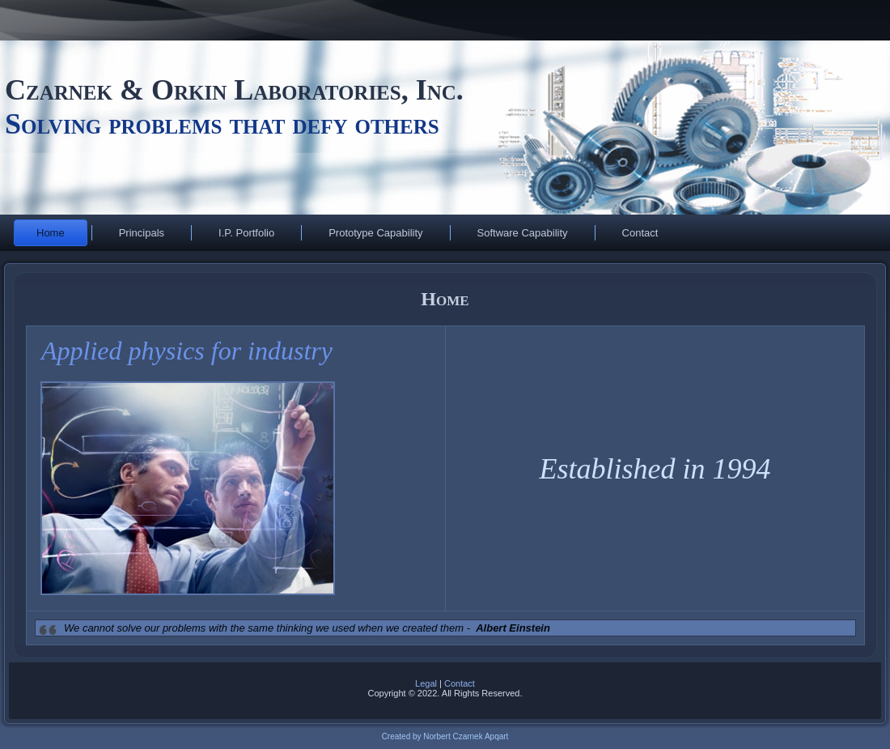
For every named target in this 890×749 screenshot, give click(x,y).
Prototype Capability (375, 233)
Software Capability (522, 233)
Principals (141, 233)
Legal (426, 683)
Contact (640, 233)
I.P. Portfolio (246, 233)
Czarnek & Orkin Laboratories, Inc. (238, 90)
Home (50, 233)
